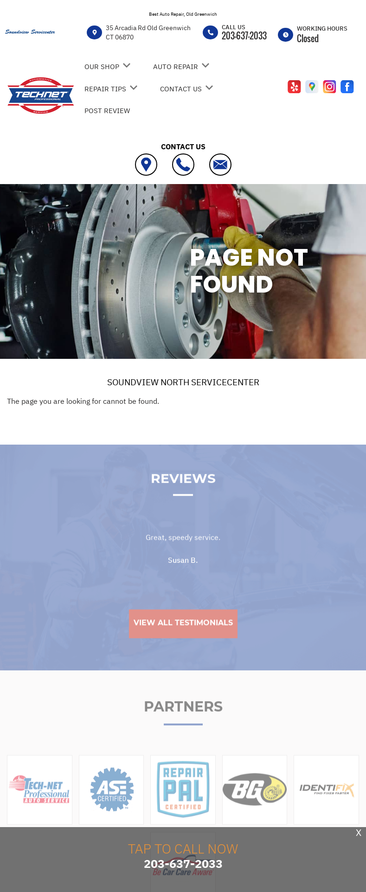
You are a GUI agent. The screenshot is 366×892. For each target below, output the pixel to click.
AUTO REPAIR (175, 66)
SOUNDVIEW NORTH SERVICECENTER (183, 382)
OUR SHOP (101, 66)
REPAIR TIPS (105, 88)
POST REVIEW (107, 110)
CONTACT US (181, 88)
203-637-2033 (244, 36)
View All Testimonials (183, 639)
